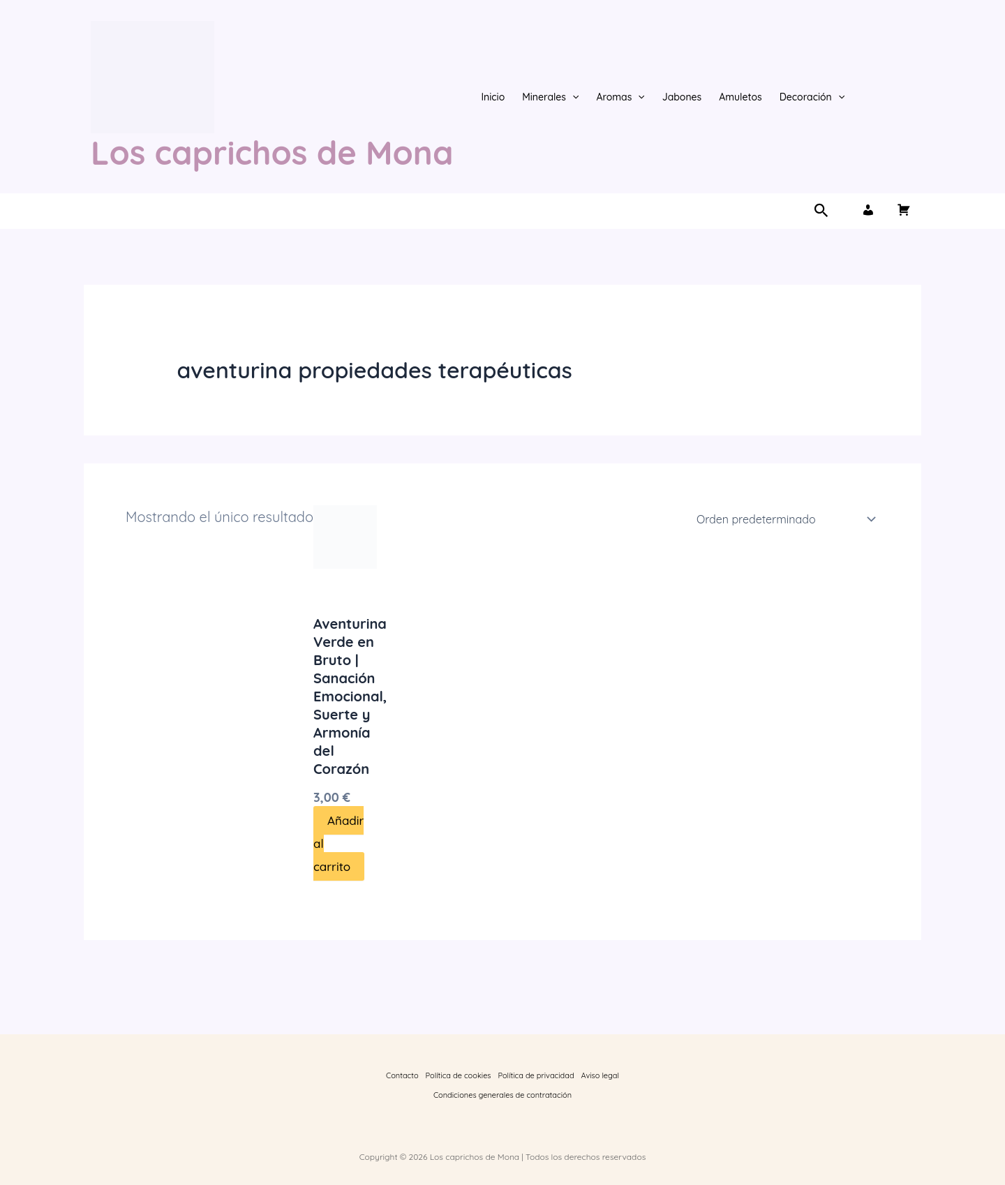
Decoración (812, 97)
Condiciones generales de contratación (502, 1095)
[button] (572, 97)
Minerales (550, 97)
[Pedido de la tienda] (783, 519)
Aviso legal (600, 1075)
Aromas (620, 97)
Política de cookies (458, 1075)
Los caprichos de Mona (272, 152)
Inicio (493, 97)
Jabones (682, 97)
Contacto (402, 1075)
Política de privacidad (536, 1075)
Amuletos (740, 97)
